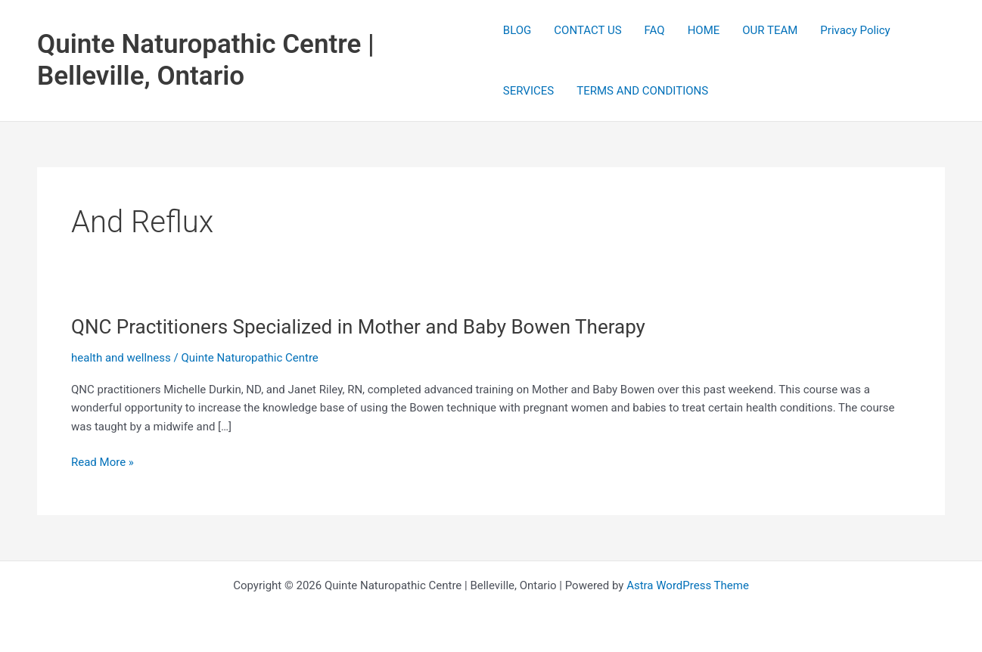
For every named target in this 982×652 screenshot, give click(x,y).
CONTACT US (587, 30)
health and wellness (121, 358)
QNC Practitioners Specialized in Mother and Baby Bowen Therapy (358, 326)
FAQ (655, 30)
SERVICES (528, 91)
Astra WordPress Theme (687, 585)
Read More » (102, 462)
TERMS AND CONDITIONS (642, 91)
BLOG (517, 30)
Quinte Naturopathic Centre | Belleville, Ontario (205, 60)
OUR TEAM (769, 30)
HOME (704, 30)
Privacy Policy (855, 30)
